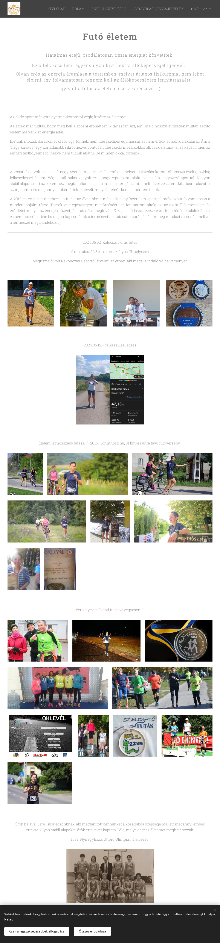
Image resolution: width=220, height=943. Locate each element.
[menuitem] (46, 8)
